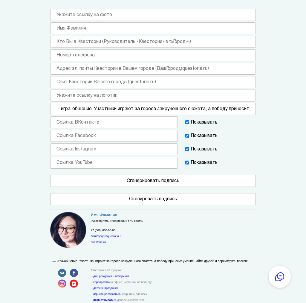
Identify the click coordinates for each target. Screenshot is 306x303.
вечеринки (122, 276)
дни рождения (102, 276)
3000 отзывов (103, 300)
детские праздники (105, 288)
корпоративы (102, 282)
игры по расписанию (106, 294)
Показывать (204, 122)
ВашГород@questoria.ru (107, 236)
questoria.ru (98, 242)
